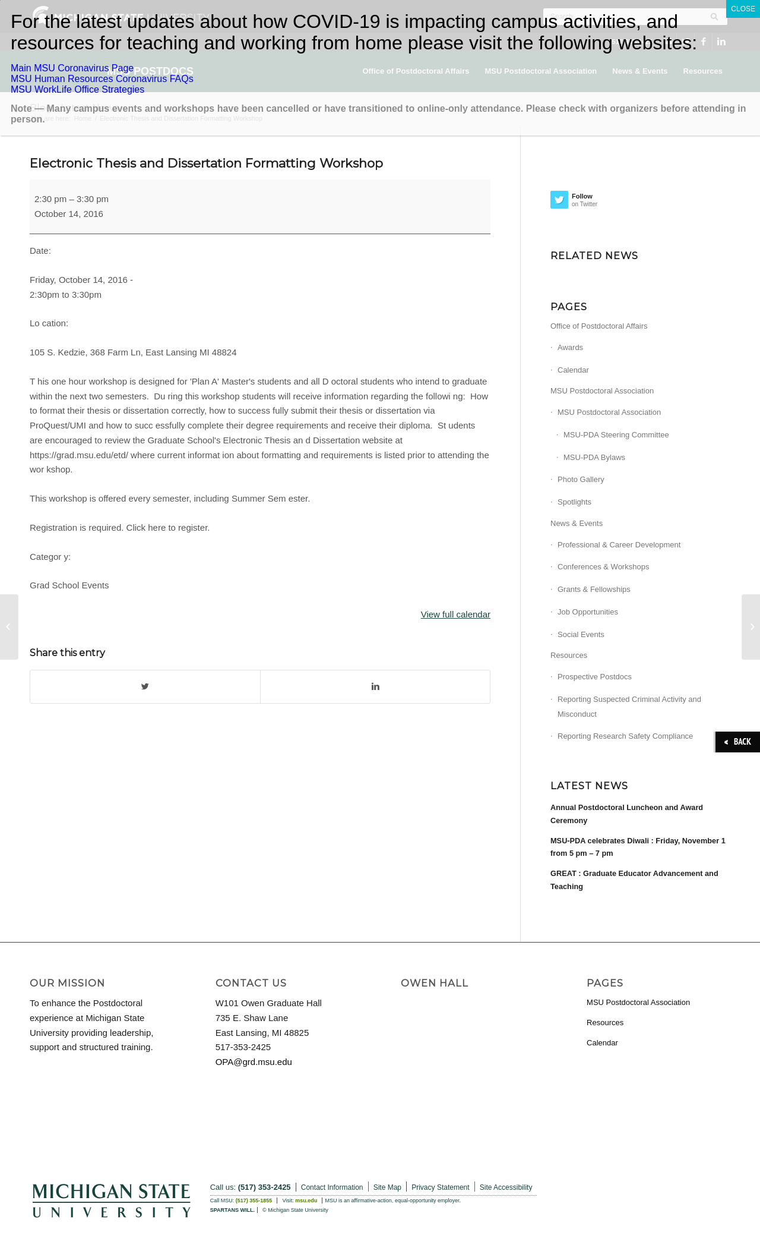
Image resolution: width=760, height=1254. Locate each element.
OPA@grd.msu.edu (254, 1062)
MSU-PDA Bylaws (594, 457)
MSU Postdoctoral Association (602, 390)
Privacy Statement (440, 1187)
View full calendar (455, 614)
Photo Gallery (581, 479)
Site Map (387, 1187)
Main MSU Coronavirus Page (72, 68)
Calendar (573, 370)
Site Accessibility (506, 1187)
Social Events (581, 634)
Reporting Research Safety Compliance (625, 736)
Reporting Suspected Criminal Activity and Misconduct (629, 707)
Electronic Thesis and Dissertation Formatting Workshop (206, 163)
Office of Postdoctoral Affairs (599, 326)
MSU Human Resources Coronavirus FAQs (102, 79)
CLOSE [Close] (743, 9)
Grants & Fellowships (594, 589)
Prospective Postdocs (595, 676)
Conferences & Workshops (603, 566)
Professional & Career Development (619, 544)
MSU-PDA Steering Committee (616, 434)
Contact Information (332, 1187)
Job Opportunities (588, 611)
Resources (568, 655)
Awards (570, 347)
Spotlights (574, 501)
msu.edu (306, 1200)
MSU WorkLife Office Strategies (77, 89)
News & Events (576, 523)
